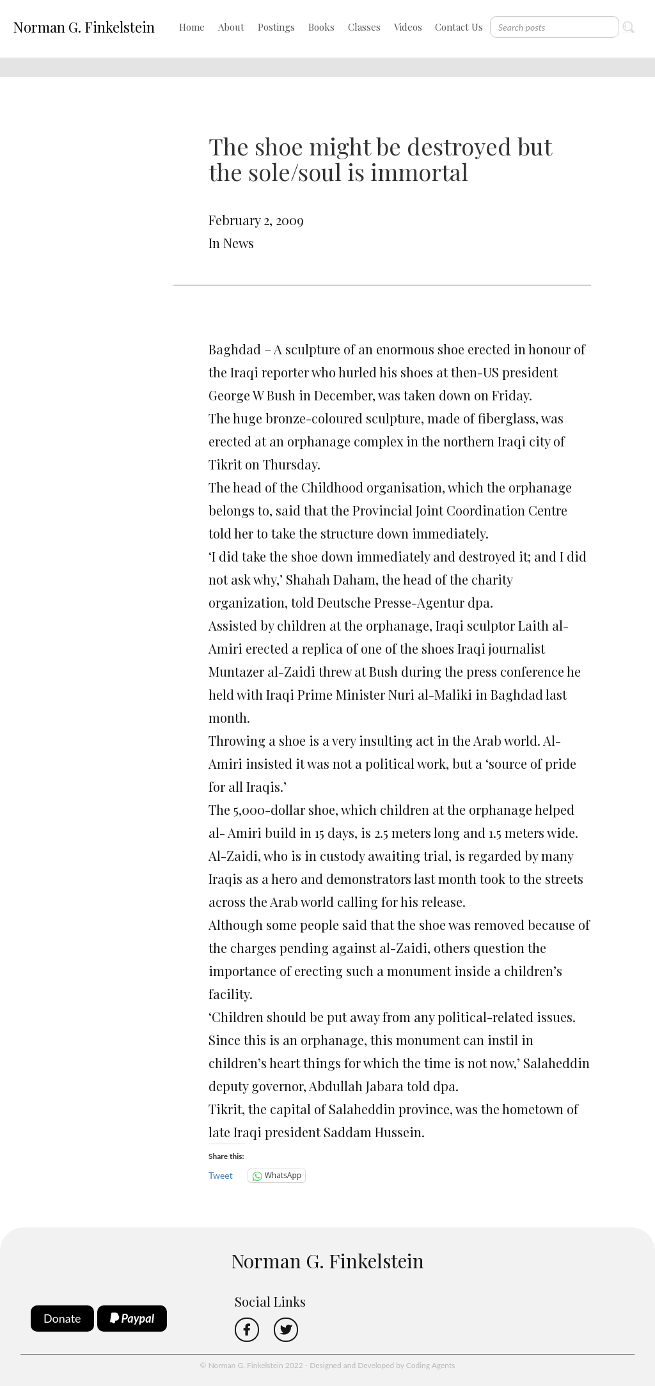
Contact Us (459, 26)
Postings (276, 26)
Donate (62, 1318)
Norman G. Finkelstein (84, 26)
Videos (408, 26)
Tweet (221, 1175)
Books (321, 26)
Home (192, 26)
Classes (364, 26)
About (231, 26)
